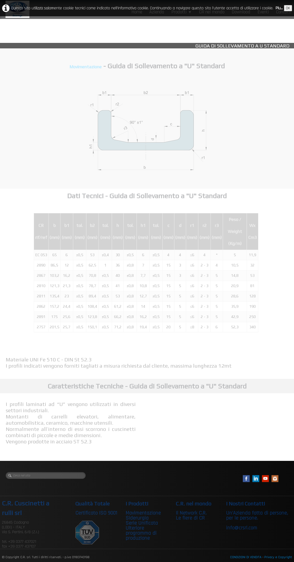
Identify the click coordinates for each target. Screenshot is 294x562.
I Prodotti (137, 503)
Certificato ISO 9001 (96, 513)
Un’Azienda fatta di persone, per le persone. (257, 515)
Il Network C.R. (191, 513)
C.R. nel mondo (193, 503)
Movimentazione (85, 66)
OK (288, 8)
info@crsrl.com (241, 528)
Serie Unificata (142, 523)
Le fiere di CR (190, 518)
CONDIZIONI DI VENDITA (245, 557)
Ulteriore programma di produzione (141, 533)
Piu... (279, 8)
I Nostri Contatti (245, 503)
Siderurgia (137, 518)
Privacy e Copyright (278, 557)
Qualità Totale (92, 503)
